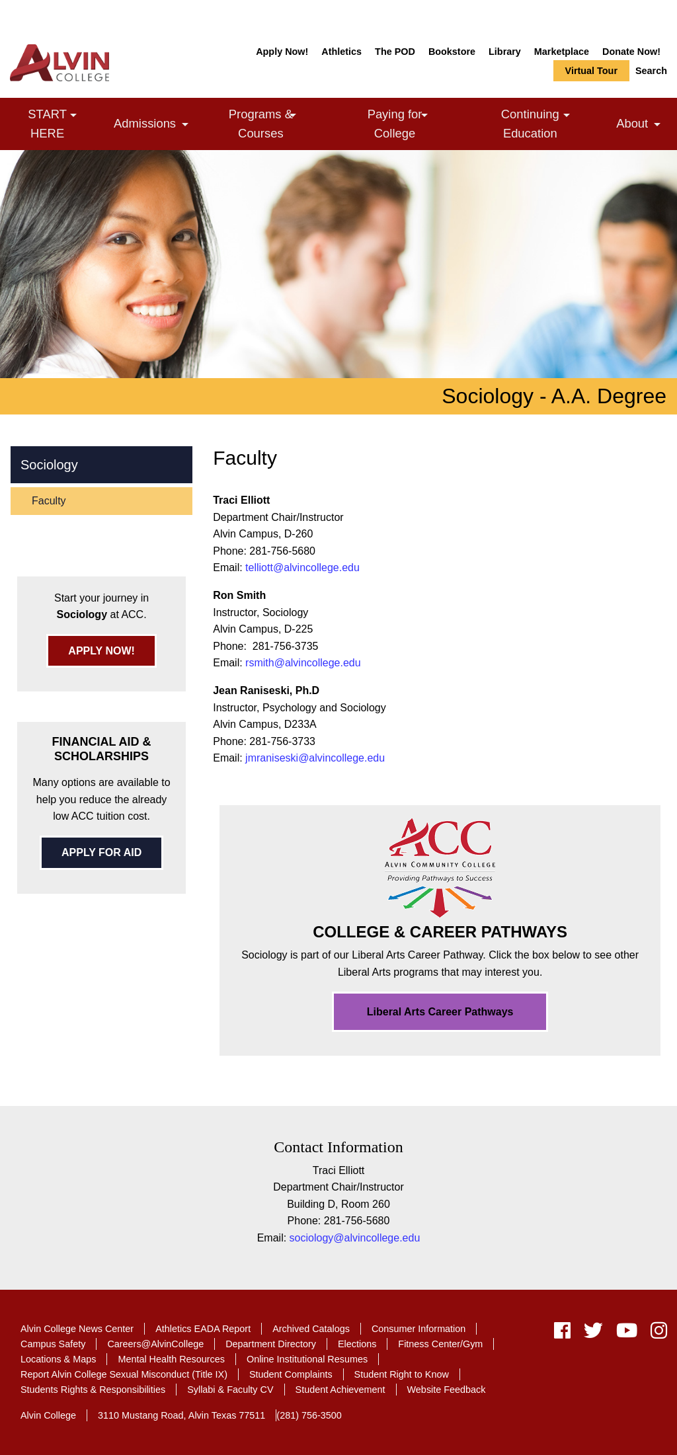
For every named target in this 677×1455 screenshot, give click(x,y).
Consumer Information (418, 1328)
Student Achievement (340, 1389)
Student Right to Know (401, 1374)
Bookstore (451, 51)
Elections (357, 1344)
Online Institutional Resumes (307, 1359)
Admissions (154, 125)
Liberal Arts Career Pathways (440, 1011)
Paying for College (415, 123)
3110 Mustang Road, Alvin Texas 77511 (181, 1415)
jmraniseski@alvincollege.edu (315, 758)
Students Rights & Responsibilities (92, 1389)
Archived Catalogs (311, 1328)
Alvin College (48, 1415)
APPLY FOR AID (101, 852)
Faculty (49, 500)
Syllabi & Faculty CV (230, 1389)
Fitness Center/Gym (440, 1344)
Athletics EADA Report (203, 1328)
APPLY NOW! (101, 650)
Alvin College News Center (77, 1328)
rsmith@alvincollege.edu (303, 662)
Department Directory (270, 1344)
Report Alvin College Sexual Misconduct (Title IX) (123, 1374)
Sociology (49, 464)
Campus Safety (52, 1344)
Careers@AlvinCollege (155, 1344)
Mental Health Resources (171, 1359)
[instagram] (655, 1333)
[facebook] (562, 1333)
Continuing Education (553, 123)
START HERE (66, 123)
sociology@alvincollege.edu (355, 1237)
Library (505, 51)
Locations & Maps (58, 1359)
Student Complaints (291, 1374)
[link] (73, 115)
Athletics (341, 51)
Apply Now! (282, 51)
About (641, 125)
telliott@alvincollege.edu (302, 567)
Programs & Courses (282, 123)
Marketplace (561, 51)
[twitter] (593, 1333)
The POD (395, 51)
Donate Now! (631, 51)
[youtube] (627, 1333)
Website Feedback (446, 1389)
